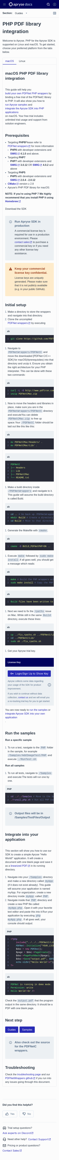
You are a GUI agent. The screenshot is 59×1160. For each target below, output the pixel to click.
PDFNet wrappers (19, 146)
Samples (27, 1029)
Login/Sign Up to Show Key (29, 673)
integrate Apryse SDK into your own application (25, 715)
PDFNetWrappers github (20, 1078)
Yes (9, 1114)
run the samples (39, 710)
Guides (12, 1029)
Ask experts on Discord (18, 1133)
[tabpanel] (29, 575)
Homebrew (13, 201)
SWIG (15, 153)
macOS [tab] (9, 61)
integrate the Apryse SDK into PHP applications (24, 110)
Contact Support (39, 1139)
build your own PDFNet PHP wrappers (26, 93)
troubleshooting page (29, 1074)
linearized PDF (20, 865)
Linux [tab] (22, 61)
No (26, 1114)
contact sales (23, 242)
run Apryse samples (16, 104)
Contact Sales (12, 1150)
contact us (23, 697)
